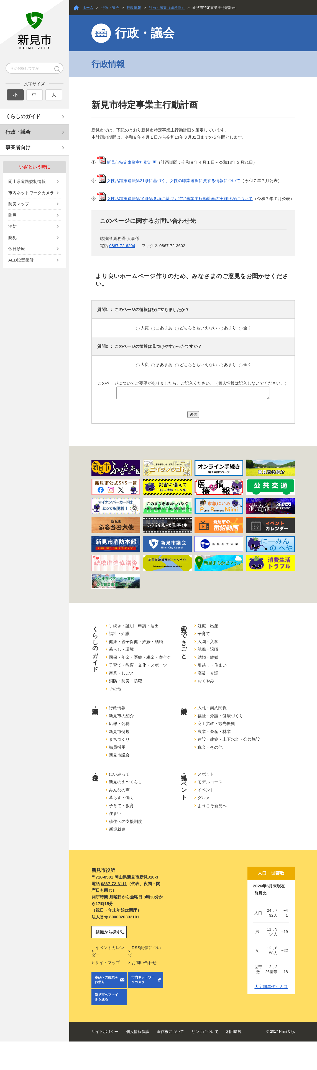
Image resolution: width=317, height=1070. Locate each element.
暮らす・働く (121, 797)
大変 (143, 327)
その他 (115, 688)
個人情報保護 (137, 1031)
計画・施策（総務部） (167, 8)
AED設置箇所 (21, 260)
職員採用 (117, 747)
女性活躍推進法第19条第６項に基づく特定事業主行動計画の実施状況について (180, 198)
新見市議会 (119, 755)
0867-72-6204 (122, 245)
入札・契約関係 (212, 707)
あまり (228, 327)
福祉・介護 (119, 633)
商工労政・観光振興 (216, 723)
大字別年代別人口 (271, 986)
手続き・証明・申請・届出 (134, 625)
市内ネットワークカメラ (31, 192)
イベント (206, 789)
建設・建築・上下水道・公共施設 (229, 739)
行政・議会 (18, 132)
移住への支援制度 (125, 821)
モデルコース (210, 781)
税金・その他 (210, 747)
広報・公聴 (119, 723)
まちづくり (119, 739)
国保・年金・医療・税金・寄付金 (140, 657)
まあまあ (162, 327)
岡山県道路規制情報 (27, 181)
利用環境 (234, 1031)
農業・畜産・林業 (214, 731)
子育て (204, 633)
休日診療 (16, 248)
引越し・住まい (212, 665)
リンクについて (205, 1031)
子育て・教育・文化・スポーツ (138, 665)
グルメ (204, 797)
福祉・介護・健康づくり (220, 715)
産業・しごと (121, 673)
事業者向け (18, 147)
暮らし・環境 (121, 649)
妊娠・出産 (208, 625)
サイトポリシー (105, 1031)
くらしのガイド (23, 116)
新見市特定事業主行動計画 (132, 162)
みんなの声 (119, 789)
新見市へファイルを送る (106, 997)
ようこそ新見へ (212, 805)
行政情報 (134, 8)
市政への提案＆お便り (106, 979)
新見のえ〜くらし (125, 781)
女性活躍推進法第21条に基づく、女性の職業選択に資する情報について (173, 180)
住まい (115, 813)
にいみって (119, 774)
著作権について (170, 1031)
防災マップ (18, 203)
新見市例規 (119, 731)
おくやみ (206, 680)
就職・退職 (208, 649)
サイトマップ (107, 962)
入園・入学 (208, 641)
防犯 (12, 237)
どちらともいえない (196, 327)
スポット (206, 774)
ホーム (88, 8)
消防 (12, 226)
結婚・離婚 (208, 657)
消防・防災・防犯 (125, 680)
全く (245, 327)
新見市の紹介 (121, 715)
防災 (12, 215)
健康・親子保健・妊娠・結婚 (136, 641)
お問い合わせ (144, 962)
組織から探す (108, 932)
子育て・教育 (121, 805)
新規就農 (117, 829)
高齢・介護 (208, 673)
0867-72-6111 (114, 883)
